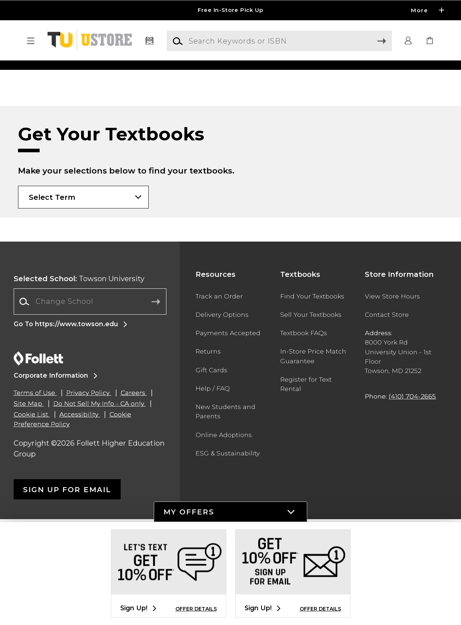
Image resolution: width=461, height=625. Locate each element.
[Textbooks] (150, 41)
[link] (430, 41)
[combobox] (90, 407)
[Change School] (90, 407)
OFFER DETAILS (196, 609)
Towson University (79, 384)
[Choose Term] (83, 303)
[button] (31, 41)
